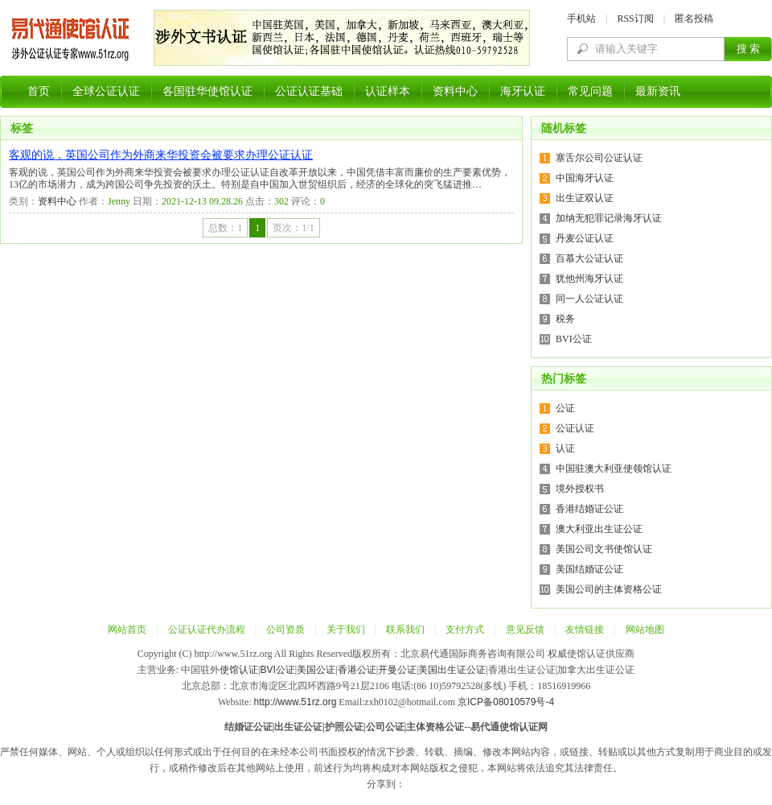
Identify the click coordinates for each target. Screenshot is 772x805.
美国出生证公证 (452, 669)
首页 (38, 91)
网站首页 (127, 629)
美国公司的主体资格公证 (609, 589)
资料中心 (455, 91)
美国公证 (316, 669)
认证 (565, 448)
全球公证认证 (106, 91)
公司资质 (285, 629)
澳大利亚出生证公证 (599, 529)
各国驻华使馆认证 (207, 91)
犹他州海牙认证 (589, 278)
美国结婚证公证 (589, 569)
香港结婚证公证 (589, 508)
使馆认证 (239, 669)
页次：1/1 (293, 227)
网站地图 (645, 629)
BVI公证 (574, 339)
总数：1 (225, 227)
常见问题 (590, 91)
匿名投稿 (694, 18)
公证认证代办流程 (206, 629)
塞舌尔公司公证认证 (599, 157)
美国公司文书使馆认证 (604, 549)
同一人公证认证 (589, 298)
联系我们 (405, 629)
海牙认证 (522, 91)
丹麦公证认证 (585, 238)
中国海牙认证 (585, 178)
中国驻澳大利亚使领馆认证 (613, 468)
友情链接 (584, 629)
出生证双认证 (585, 198)
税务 (565, 318)
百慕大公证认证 (589, 258)
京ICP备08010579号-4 (506, 702)
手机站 (581, 18)
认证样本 (387, 91)
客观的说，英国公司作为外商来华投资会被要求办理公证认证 (161, 155)
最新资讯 (657, 91)
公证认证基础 (309, 91)
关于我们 (345, 629)
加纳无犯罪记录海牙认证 (609, 218)
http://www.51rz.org (295, 702)
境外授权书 (580, 488)
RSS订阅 (635, 18)
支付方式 (465, 629)
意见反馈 (525, 629)
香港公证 (357, 669)
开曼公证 (397, 669)
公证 (565, 408)
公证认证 (575, 428)
